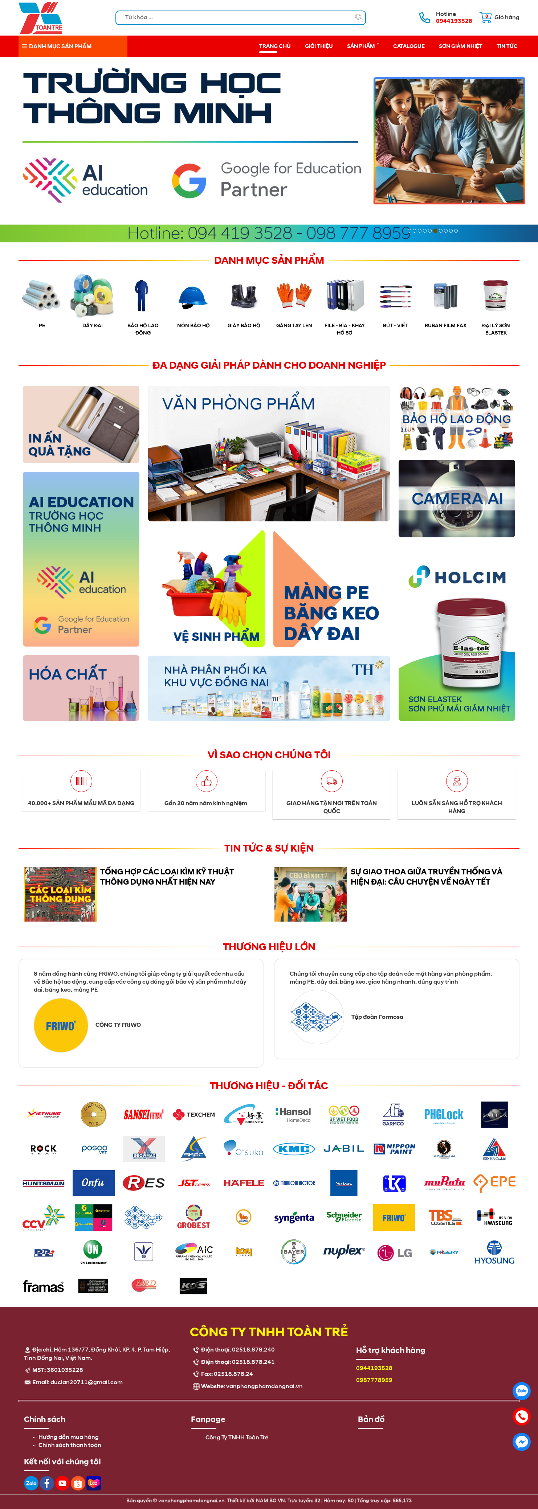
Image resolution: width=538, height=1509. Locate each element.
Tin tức (507, 46)
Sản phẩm (363, 45)
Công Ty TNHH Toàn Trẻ (236, 1438)
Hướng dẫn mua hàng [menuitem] (68, 1437)
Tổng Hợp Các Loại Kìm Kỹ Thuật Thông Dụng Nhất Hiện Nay (167, 877)
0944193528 (374, 1368)
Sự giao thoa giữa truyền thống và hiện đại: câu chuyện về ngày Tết (426, 877)
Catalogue (409, 46)
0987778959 (374, 1380)
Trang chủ (275, 46)
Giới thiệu (319, 46)
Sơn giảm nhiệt (460, 46)
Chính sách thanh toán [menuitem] (69, 1445)
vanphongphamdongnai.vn (264, 1387)
